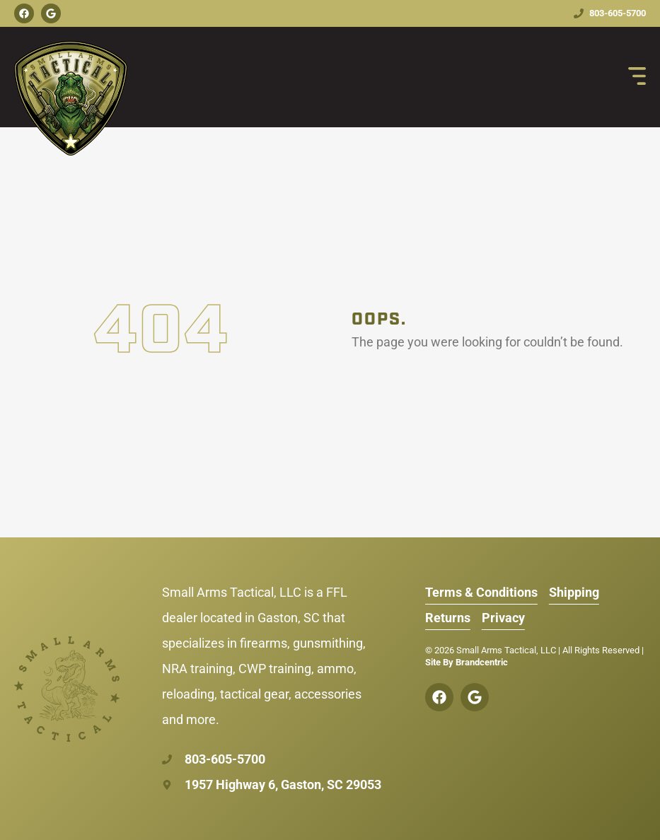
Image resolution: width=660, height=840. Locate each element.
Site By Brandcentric (466, 662)
